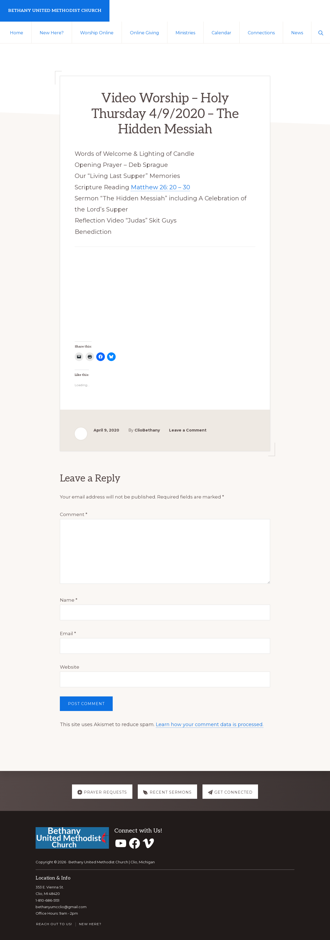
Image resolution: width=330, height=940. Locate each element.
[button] (320, 32)
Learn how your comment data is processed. (209, 724)
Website (69, 667)
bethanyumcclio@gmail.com (61, 907)
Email (68, 633)
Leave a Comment (188, 430)
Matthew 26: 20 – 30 (160, 187)
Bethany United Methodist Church (54, 10)
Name (68, 600)
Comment (73, 514)
